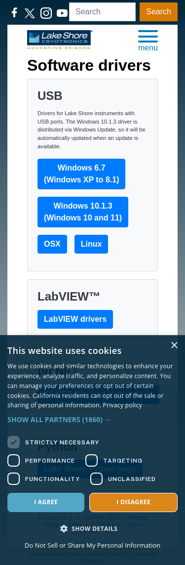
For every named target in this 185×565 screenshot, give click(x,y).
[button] (148, 40)
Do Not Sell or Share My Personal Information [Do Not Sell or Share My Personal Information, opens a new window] (92, 545)
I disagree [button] (133, 502)
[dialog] (92, 450)
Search (158, 11)
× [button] (174, 345)
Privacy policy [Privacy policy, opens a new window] (122, 405)
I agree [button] (46, 502)
